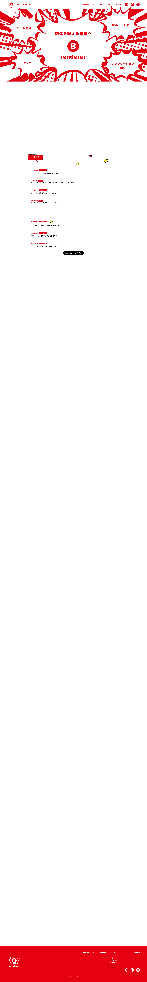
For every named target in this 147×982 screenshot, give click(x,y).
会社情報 (118, 4)
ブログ (127, 952)
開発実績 (103, 952)
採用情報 (137, 952)
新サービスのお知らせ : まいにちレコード (45, 193)
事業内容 (86, 4)
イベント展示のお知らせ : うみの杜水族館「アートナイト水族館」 (53, 182)
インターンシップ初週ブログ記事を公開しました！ (48, 173)
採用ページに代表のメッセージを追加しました (46, 225)
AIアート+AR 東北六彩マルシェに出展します (46, 202)
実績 (108, 4)
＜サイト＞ (113, 960)
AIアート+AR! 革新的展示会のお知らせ (44, 236)
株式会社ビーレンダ (19, 4)
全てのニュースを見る (73, 253)
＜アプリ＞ (113, 962)
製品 (101, 4)
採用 (94, 4)
